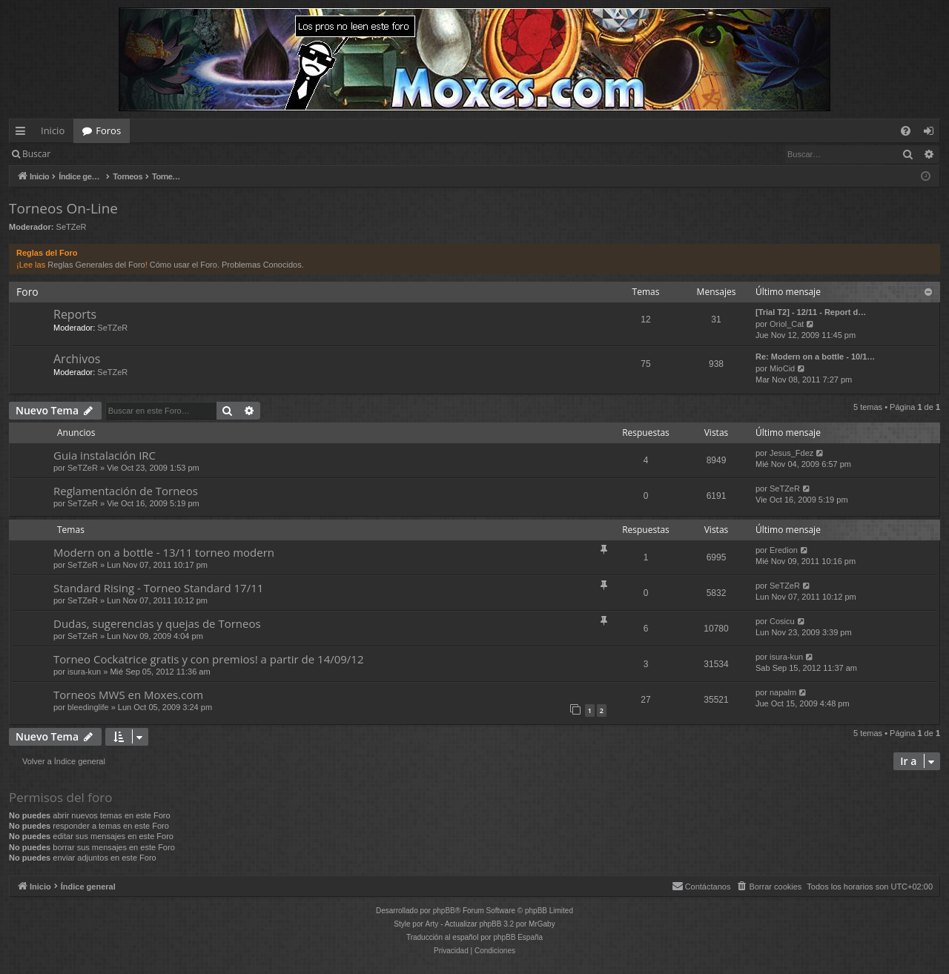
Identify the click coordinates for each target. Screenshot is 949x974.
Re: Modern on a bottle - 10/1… (815, 356)
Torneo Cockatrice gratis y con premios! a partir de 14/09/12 (208, 659)
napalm (783, 692)
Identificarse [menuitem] (932, 133)
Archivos (76, 359)
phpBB (444, 911)
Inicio (53, 130)
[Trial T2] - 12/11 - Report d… (810, 312)
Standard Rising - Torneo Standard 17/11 (158, 587)
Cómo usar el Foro (183, 264)
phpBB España (518, 937)
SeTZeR (71, 226)
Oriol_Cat (787, 323)
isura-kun (84, 671)
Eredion (784, 550)
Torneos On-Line (63, 208)
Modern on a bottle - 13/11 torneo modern (163, 552)
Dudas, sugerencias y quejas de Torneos (157, 623)
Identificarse (97, 154)
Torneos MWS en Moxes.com (128, 694)
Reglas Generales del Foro (96, 264)
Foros (108, 130)
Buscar (36, 154)
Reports (74, 314)
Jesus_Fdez (791, 452)
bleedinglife (88, 707)
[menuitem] (905, 131)
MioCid (782, 368)
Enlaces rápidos (23, 133)
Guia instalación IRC (104, 455)
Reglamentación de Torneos (125, 490)
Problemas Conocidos (262, 264)
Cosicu (782, 621)
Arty (432, 924)
